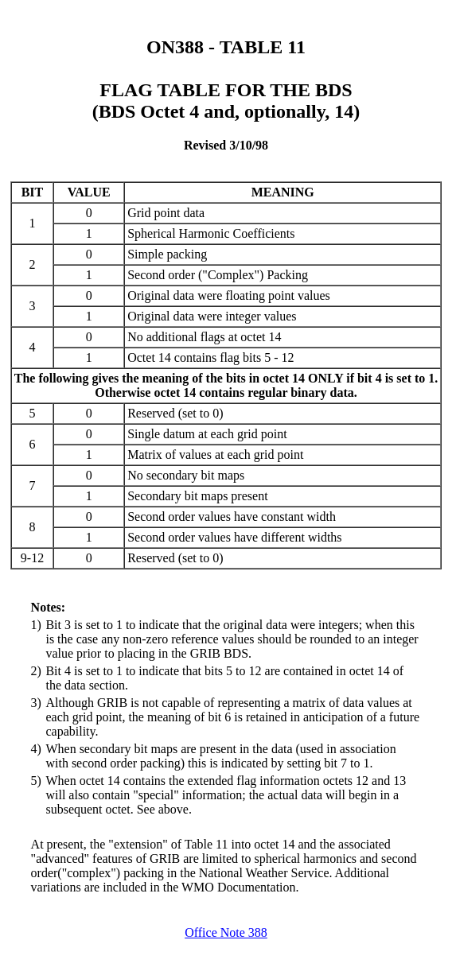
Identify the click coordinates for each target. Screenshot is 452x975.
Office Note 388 (226, 932)
